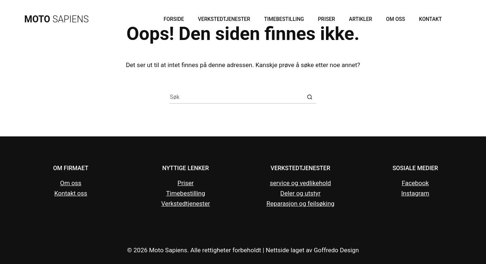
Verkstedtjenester (224, 19)
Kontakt (430, 19)
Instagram (415, 193)
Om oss (395, 19)
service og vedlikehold (300, 183)
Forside (174, 19)
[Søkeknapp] (309, 97)
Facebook (415, 183)
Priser (326, 19)
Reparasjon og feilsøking (300, 203)
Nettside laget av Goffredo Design (312, 250)
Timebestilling (284, 19)
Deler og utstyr (300, 193)
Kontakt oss (70, 193)
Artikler (360, 19)
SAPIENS (56, 19)
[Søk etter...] (236, 97)
